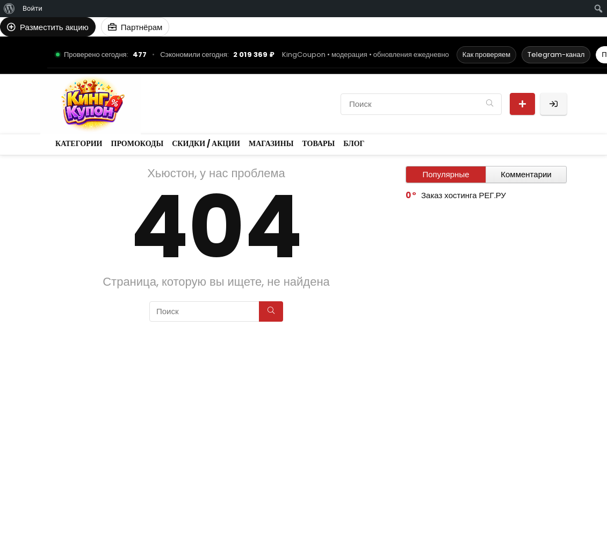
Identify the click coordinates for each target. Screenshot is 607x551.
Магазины (174, 113)
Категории (174, 95)
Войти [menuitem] (32, 8)
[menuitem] (9, 8)
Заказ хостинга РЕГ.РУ (463, 195)
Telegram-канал (555, 54)
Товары (221, 113)
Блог (255, 113)
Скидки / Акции (294, 95)
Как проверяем (486, 54)
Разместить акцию (522, 104)
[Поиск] (490, 104)
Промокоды (228, 95)
